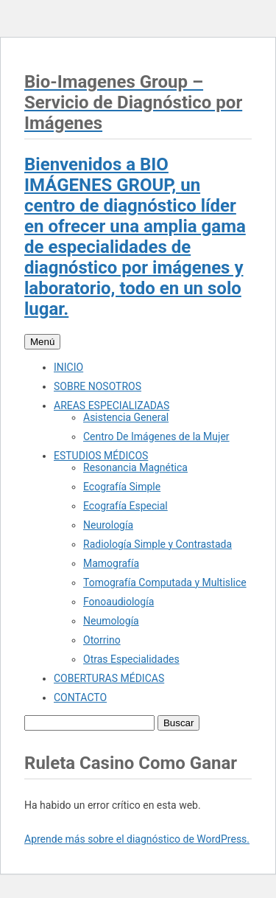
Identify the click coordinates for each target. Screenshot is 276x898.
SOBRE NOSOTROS (97, 386)
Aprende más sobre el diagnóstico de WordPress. (137, 839)
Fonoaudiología (118, 602)
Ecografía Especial (125, 506)
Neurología (108, 525)
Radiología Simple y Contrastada (157, 544)
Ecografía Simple (121, 486)
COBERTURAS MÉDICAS (109, 678)
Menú (42, 341)
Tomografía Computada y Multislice (165, 582)
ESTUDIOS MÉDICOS (101, 456)
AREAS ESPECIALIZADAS (111, 405)
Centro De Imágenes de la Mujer (156, 436)
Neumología (111, 621)
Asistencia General (126, 417)
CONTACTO (80, 697)
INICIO (68, 367)
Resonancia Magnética (135, 467)
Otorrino (102, 640)
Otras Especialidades (131, 659)
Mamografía (111, 563)
